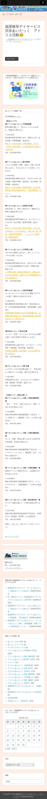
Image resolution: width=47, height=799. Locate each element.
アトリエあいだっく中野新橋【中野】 (22, 650)
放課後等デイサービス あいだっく (20, 39)
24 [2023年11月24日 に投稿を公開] (29, 740)
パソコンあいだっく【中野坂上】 (21, 677)
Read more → (12, 59)
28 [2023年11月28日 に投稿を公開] (13, 745)
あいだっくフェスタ (15, 645)
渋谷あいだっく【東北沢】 (18, 701)
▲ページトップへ (12, 536)
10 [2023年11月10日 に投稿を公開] (29, 731)
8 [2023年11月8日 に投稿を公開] (18, 731)
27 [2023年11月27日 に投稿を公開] (8, 745)
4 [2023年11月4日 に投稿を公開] (33, 726)
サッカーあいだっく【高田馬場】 (21, 665)
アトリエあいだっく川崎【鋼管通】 (22, 656)
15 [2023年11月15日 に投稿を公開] (18, 736)
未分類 (10, 698)
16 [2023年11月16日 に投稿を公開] (24, 736)
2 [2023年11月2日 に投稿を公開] (23, 726)
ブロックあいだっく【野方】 (19, 683)
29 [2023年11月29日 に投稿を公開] (18, 745)
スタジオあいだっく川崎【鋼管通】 (22, 674)
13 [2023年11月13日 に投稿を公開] (8, 736)
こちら (18, 116)
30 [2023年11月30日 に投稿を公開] (24, 745)
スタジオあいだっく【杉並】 (19, 671)
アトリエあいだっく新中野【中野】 (22, 659)
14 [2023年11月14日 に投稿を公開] (13, 736)
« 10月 (7, 749)
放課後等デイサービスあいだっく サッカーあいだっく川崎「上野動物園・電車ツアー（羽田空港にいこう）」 (24, 623)
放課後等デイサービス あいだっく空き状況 (24, 692)
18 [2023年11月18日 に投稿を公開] (34, 736)
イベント (11, 662)
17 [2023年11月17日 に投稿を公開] (29, 736)
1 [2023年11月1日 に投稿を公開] (18, 726)
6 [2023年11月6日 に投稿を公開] (7, 731)
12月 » (14, 749)
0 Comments (17, 41)
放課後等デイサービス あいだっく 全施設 (24, 686)
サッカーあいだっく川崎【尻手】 (21, 668)
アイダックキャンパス (16, 647)
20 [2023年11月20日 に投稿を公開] (8, 740)
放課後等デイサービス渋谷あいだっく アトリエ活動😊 (23, 30)
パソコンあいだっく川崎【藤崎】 (21, 680)
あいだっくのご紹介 (15, 642)
